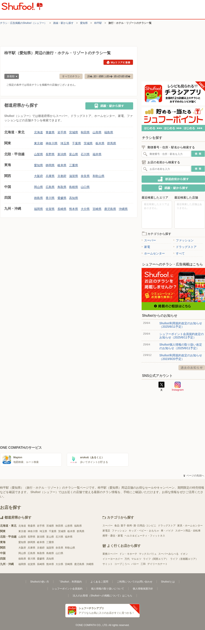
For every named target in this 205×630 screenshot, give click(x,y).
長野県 (50, 154)
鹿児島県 (110, 209)
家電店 (106, 530)
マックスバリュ (148, 553)
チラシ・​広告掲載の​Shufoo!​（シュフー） (23, 23)
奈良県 (85, 176)
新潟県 (61, 154)
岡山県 (38, 187)
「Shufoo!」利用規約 (70, 581)
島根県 (73, 187)
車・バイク (167, 530)
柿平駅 (98, 23)
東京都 (38, 143)
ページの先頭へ (193, 475)
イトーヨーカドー (112, 558)
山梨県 (38, 154)
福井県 (97, 154)
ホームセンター (153, 253)
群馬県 (111, 143)
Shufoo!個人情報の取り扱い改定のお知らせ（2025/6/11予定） (180, 346)
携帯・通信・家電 (112, 535)
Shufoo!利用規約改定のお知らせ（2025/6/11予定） (180, 325)
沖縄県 (123, 209)
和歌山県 (98, 176)
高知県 (73, 198)
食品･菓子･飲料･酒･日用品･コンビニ (135, 525)
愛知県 (84, 23)
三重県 (73, 165)
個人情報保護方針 (143, 588)
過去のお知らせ (191, 367)
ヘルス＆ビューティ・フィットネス (144, 535)
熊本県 (73, 209)
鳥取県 (61, 187)
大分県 (85, 209)
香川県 (50, 198)
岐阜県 (61, 165)
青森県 (50, 132)
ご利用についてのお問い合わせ (134, 581)
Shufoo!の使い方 (39, 581)
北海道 (38, 132)
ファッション (183, 240)
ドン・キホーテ (128, 553)
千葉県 (76, 143)
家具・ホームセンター (190, 525)
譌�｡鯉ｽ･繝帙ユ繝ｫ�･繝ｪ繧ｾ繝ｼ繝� (108, 76)
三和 (143, 563)
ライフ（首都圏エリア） (184, 558)
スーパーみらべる (168, 553)
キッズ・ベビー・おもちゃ (144, 530)
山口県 (85, 187)
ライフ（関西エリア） (155, 558)
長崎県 (61, 209)
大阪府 (38, 176)
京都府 (61, 176)
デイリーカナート (157, 563)
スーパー (149, 240)
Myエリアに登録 (118, 62)
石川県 (85, 154)
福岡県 (38, 209)
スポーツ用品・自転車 (188, 530)
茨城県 (88, 143)
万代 (127, 558)
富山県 (73, 154)
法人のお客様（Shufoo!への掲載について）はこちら (102, 595)
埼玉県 (64, 143)
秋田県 (85, 132)
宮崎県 (97, 209)
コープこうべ (122, 563)
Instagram (178, 386)
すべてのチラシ (71, 76)
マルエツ (136, 558)
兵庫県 (50, 176)
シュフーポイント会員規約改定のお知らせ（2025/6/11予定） (181, 335)
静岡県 (50, 165)
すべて (179, 253)
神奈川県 (51, 143)
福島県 (108, 132)
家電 (146, 247)
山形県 (97, 132)
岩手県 (61, 132)
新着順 (10, 77)
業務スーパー (110, 553)
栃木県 (100, 143)
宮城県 (73, 132)
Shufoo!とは (168, 581)
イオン (184, 553)
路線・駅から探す (63, 23)
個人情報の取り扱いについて (107, 588)
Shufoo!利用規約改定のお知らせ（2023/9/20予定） (180, 357)
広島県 (50, 187)
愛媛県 (61, 198)
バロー (135, 563)
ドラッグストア (185, 247)
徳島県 (38, 198)
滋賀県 (73, 176)
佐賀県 (50, 209)
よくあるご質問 (99, 581)
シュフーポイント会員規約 (67, 588)
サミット (107, 563)
